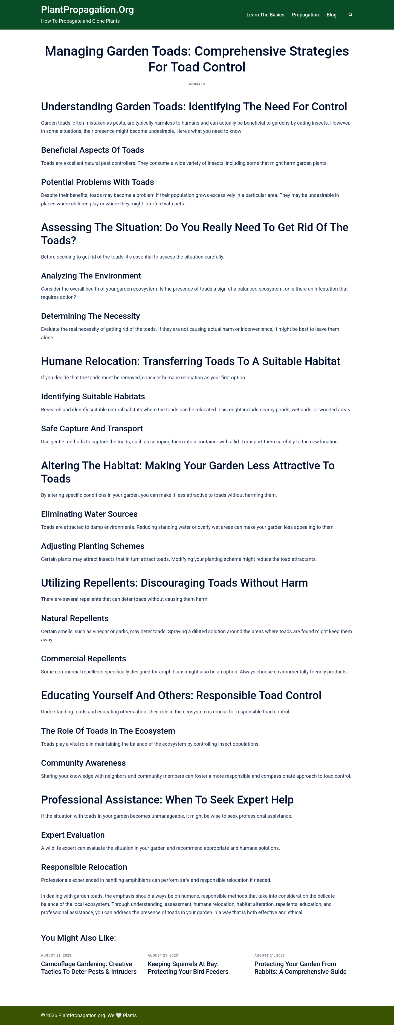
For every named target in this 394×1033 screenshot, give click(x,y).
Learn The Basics (265, 15)
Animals (197, 84)
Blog (332, 15)
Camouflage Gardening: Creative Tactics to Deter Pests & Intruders (88, 972)
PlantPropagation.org (87, 9)
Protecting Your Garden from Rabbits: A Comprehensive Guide (302, 968)
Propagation (305, 15)
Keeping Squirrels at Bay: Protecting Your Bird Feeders (190, 968)
